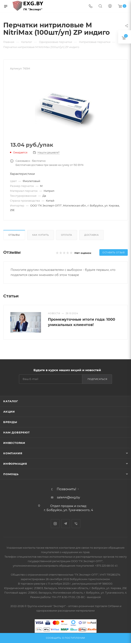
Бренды (10, 422)
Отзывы (14, 234)
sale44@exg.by (68, 497)
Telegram (65, 523)
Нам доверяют (16, 432)
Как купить (40, 234)
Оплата (66, 234)
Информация (15, 463)
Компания (12, 453)
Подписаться (97, 379)
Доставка (91, 234)
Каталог (10, 401)
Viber (76, 523)
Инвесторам (14, 442)
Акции (9, 411)
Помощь (11, 474)
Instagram (55, 523)
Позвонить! (66, 489)
